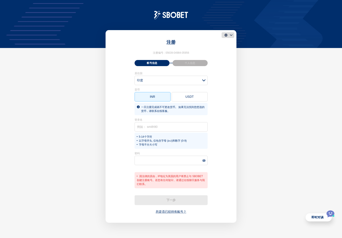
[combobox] (171, 80)
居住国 (138, 73)
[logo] (171, 15)
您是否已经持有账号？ (171, 211)
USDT (189, 96)
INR (152, 96)
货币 (137, 89)
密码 (137, 153)
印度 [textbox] (140, 80)
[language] (228, 35)
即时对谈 (317, 217)
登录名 (138, 119)
